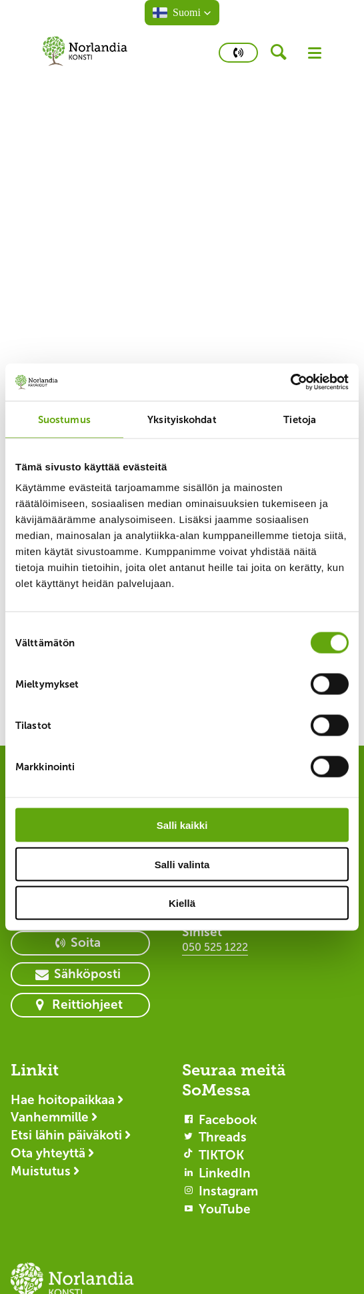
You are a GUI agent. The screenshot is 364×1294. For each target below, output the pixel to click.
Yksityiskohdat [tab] (181, 418)
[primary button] (238, 53)
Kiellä (182, 903)
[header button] (283, 53)
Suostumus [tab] (64, 418)
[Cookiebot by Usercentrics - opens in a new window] (290, 382)
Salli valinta (182, 864)
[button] (182, 12)
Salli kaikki (182, 825)
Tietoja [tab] (299, 418)
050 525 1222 (215, 947)
